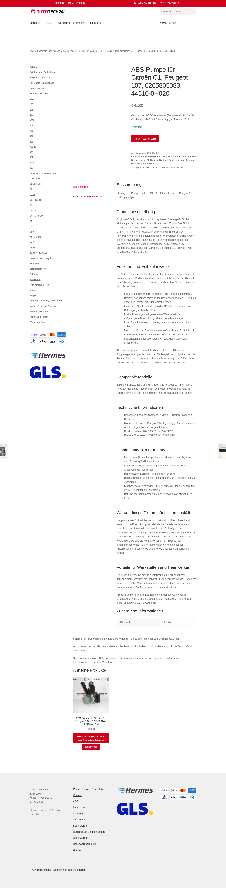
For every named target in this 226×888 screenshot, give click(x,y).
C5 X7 (33, 231)
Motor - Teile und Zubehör (43, 306)
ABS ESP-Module (88, 51)
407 (31, 157)
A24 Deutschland (41, 870)
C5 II (32, 226)
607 (31, 168)
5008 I (33, 162)
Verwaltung (35, 279)
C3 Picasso (35, 200)
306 (31, 130)
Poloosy (34, 274)
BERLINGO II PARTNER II (43, 173)
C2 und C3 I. (36, 184)
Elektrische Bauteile (157, 160)
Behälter (34, 67)
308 (31, 141)
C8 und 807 (35, 237)
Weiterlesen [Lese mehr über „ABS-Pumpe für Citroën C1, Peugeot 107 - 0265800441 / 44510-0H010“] (91, 746)
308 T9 (33, 146)
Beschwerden (80, 825)
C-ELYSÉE (35, 178)
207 (31, 109)
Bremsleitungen (38, 269)
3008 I (33, 120)
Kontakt (77, 795)
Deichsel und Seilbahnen (43, 72)
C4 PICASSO (36, 215)
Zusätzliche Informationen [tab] (87, 196)
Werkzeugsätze (37, 322)
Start (32, 51)
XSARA (33, 247)
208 (31, 115)
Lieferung (95, 23)
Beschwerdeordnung (84, 844)
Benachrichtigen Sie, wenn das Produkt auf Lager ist (91, 738)
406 (31, 152)
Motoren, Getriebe (39, 311)
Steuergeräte (150, 163)
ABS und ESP (189, 156)
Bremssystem (69, 51)
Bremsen (34, 263)
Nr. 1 (102, 51)
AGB (48, 23)
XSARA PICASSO (39, 253)
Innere (33, 290)
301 (31, 125)
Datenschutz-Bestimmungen (89, 831)
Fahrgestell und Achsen (48, 51)
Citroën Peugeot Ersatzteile (88, 789)
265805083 (164, 167)
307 (31, 136)
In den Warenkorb (145, 138)
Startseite (35, 23)
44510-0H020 (177, 167)
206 (31, 104)
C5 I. (32, 221)
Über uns (78, 850)
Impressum (79, 807)
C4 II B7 (34, 210)
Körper (33, 295)
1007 (32, 99)
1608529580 (151, 167)
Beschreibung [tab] (81, 187)
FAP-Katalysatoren (39, 285)
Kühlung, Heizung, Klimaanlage (46, 300)
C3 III (32, 194)
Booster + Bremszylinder (42, 258)
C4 (31, 205)
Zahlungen (79, 819)
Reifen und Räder (39, 316)
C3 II (32, 189)
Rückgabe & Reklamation (70, 23)
